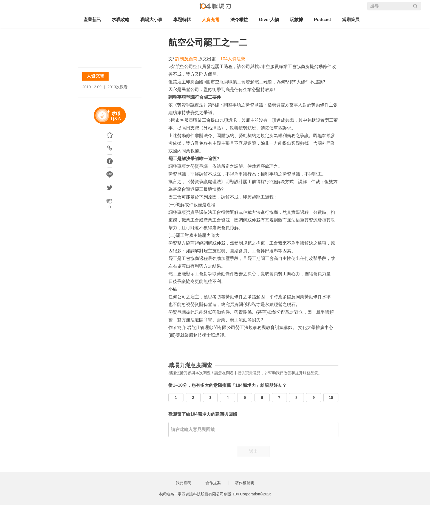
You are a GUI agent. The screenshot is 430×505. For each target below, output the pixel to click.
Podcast (322, 19)
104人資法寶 (232, 58)
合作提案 (213, 483)
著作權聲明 (244, 483)
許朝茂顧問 (186, 58)
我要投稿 (183, 483)
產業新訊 (92, 19)
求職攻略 (120, 19)
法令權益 (239, 19)
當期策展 (351, 19)
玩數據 (296, 19)
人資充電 (210, 19)
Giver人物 (269, 19)
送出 (253, 451)
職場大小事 (151, 19)
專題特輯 (182, 19)
